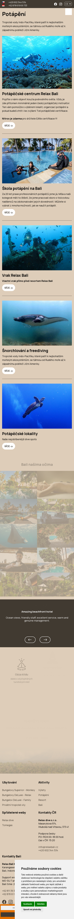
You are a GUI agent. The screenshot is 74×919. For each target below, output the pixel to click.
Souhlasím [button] (27, 904)
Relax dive (8, 820)
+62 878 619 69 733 (17, 5)
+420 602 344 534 (17, 2)
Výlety (42, 790)
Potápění (43, 795)
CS (68, 3)
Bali (40, 804)
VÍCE (7, 125)
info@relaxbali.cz (48, 847)
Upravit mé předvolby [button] (32, 909)
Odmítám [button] (41, 904)
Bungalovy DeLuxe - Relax (16, 795)
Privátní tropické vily (13, 804)
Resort (42, 800)
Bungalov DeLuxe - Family (16, 800)
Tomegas (7, 825)
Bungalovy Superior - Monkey (18, 790)
